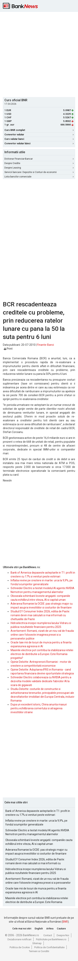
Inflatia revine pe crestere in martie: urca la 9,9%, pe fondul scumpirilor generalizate (36, 822)
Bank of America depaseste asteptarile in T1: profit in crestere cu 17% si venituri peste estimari (37, 812)
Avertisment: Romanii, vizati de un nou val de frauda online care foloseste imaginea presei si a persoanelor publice (42, 634)
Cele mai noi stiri (21, 928)
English (39, 928)
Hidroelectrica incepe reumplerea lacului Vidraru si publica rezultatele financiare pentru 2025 (35, 871)
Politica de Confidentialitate (49, 947)
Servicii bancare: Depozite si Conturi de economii (39, 172)
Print (8, 348)
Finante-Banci (45, 344)
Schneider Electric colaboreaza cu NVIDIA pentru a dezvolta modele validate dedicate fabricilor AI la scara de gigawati (41, 681)
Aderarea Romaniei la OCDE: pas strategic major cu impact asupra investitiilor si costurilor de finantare (36, 851)
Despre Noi (63, 935)
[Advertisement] (39, 54)
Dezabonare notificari (19, 939)
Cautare (61, 928)
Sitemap (37, 943)
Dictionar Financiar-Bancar (39, 158)
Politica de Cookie (20, 947)
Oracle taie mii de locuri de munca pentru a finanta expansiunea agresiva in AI (35, 890)
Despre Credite (39, 163)
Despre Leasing (39, 167)
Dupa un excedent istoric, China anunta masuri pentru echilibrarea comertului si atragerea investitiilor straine (39, 708)
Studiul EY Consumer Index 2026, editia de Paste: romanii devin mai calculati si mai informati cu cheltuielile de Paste (40, 615)
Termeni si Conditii (39, 951)
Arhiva (49, 928)
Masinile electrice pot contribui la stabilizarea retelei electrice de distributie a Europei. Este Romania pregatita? (42, 654)
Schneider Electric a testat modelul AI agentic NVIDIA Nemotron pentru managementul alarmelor (37, 832)
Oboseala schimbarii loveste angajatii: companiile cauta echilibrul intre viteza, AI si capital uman (38, 841)
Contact (47, 935)
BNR (65, 921)
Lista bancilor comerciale (39, 176)
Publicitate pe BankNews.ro (51, 939)
